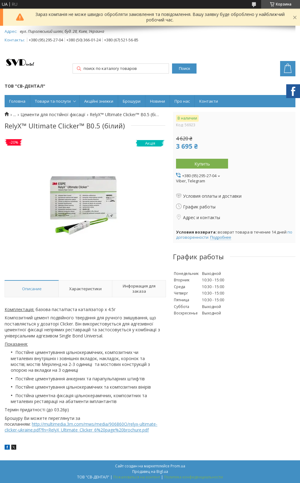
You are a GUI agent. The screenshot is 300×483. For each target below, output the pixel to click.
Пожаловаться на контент (136, 477)
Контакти (208, 101)
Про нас (182, 101)
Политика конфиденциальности (193, 477)
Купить (202, 164)
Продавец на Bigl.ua (150, 471)
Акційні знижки (98, 101)
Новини (157, 101)
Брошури (132, 101)
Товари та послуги (53, 101)
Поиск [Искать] (184, 68)
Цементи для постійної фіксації (53, 114)
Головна (17, 101)
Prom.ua (178, 466)
